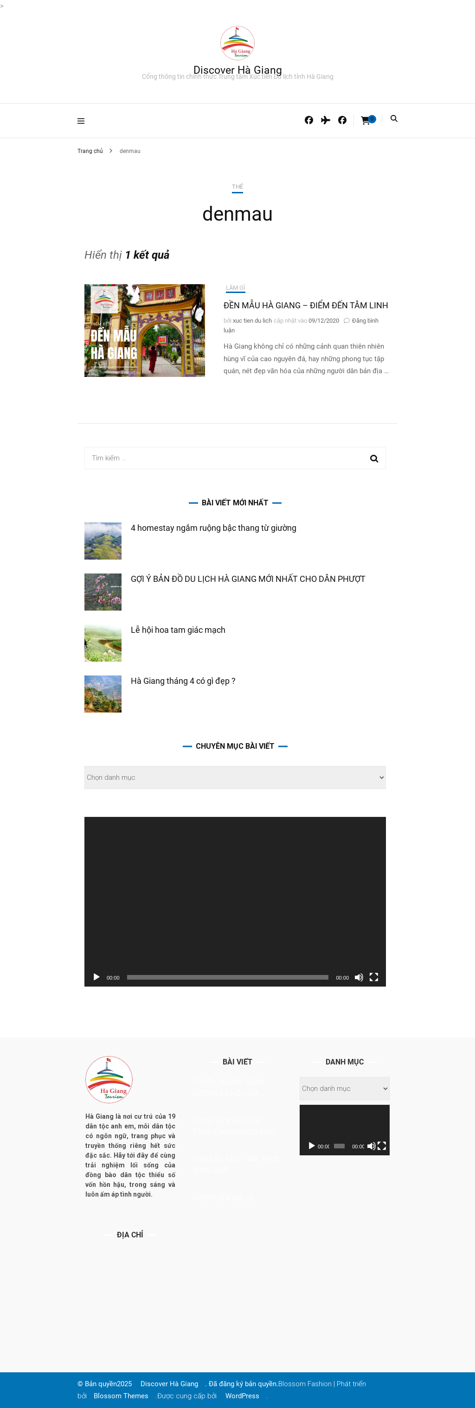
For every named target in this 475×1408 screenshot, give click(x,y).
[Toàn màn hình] (374, 977)
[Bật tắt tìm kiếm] (394, 118)
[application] (235, 902)
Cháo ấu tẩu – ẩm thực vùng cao (236, 1165)
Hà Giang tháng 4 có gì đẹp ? (183, 681)
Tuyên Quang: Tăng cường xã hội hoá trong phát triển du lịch (232, 1088)
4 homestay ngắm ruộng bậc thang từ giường (213, 528)
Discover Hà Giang (237, 70)
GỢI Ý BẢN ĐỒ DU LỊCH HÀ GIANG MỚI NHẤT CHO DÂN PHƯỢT (248, 579)
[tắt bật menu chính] (83, 121)
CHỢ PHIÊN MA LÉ (223, 1197)
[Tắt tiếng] (359, 977)
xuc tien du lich (252, 320)
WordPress (242, 1396)
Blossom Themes (121, 1396)
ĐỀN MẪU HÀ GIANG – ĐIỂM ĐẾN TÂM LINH (306, 305)
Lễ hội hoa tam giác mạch (178, 630)
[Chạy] (96, 977)
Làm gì (235, 287)
